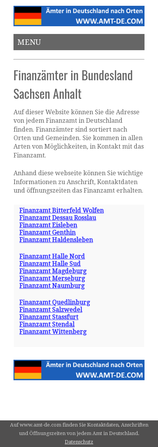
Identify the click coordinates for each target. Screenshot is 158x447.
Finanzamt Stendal (46, 324)
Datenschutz (79, 442)
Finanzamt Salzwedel (50, 309)
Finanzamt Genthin (47, 232)
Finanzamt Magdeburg (52, 271)
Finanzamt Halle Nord (52, 256)
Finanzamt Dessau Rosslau (57, 218)
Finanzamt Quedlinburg (54, 302)
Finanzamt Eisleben (48, 225)
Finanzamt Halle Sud (50, 264)
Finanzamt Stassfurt (48, 317)
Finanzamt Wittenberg (52, 331)
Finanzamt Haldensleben (56, 240)
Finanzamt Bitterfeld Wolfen (61, 210)
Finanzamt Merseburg (52, 278)
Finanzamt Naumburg (51, 286)
